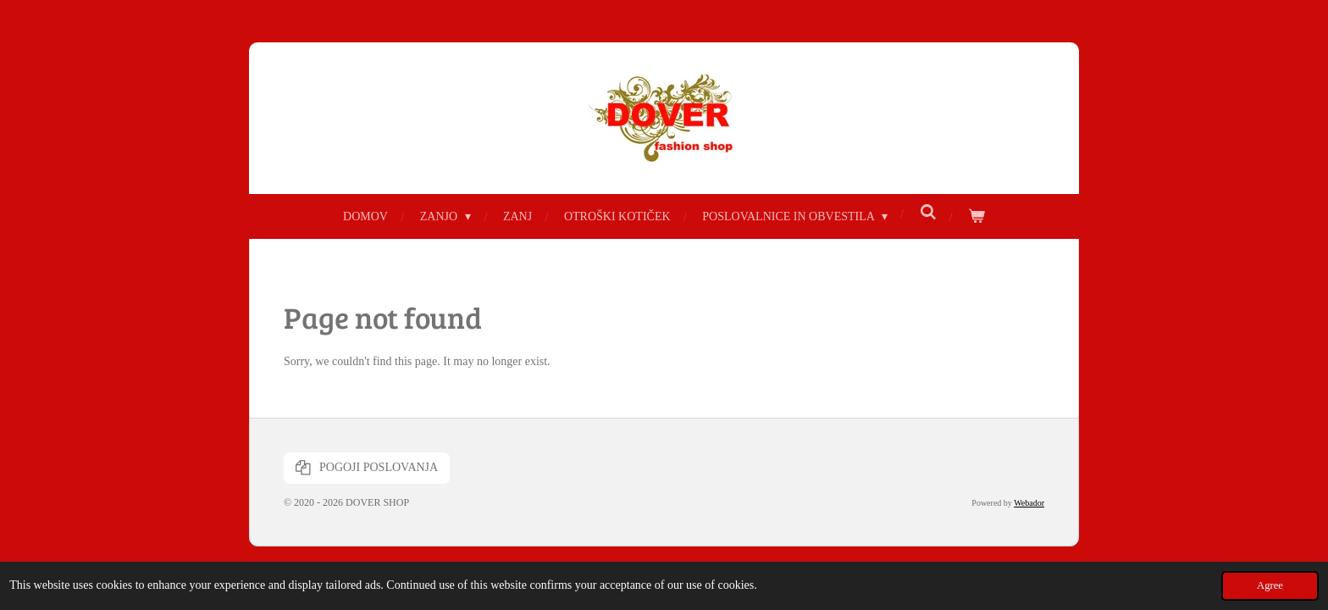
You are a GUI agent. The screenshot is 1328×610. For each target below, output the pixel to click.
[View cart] (976, 216)
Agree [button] (1270, 585)
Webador (1029, 502)
